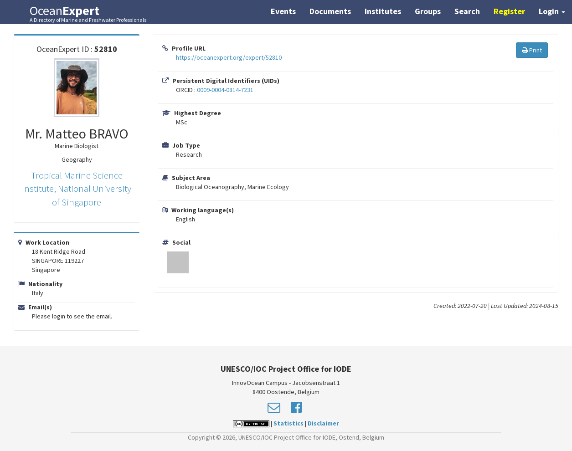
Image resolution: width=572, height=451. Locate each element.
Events (283, 11)
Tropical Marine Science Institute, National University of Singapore (76, 188)
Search (467, 11)
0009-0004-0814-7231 (225, 90)
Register (509, 11)
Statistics (288, 423)
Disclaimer (323, 423)
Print (532, 50)
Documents (330, 11)
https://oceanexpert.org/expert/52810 (229, 57)
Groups (428, 11)
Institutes (383, 11)
